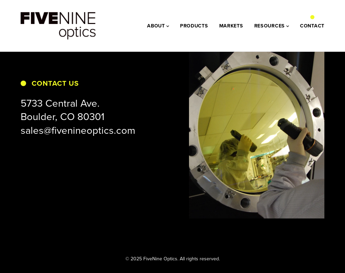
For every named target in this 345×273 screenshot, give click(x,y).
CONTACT (312, 25)
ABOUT (158, 25)
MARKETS (231, 25)
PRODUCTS (194, 25)
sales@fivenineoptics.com (78, 130)
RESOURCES (271, 25)
